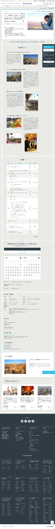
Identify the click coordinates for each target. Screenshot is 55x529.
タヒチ (22, 510)
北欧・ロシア (31, 434)
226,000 (15, 272)
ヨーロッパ (30, 431)
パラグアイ (9, 484)
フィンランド (31, 490)
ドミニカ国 (44, 520)
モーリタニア (37, 521)
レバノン (3, 510)
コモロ (16, 506)
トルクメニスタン (45, 467)
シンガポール (37, 464)
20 (15, 271)
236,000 (20, 272)
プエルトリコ (50, 516)
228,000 (8, 272)
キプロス (8, 507)
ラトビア (30, 485)
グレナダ (50, 503)
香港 (30, 466)
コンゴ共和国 (31, 506)
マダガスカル (31, 521)
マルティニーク (51, 510)
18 (10, 271)
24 (8, 274)
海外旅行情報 (45, 431)
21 (26, 271)
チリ (2, 486)
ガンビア (30, 514)
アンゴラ (30, 501)
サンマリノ (50, 484)
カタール (3, 513)
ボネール (44, 514)
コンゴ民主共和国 (31, 508)
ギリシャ (8, 509)
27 (15, 274)
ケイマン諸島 (17, 504)
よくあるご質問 (4, 432)
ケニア (30, 518)
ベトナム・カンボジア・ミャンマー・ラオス (34, 444)
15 (20, 269)
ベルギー (50, 490)
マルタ (44, 481)
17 (8, 271)
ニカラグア (50, 513)
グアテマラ (50, 504)
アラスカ (44, 503)
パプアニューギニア (23, 509)
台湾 (30, 464)
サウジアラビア (9, 510)
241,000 (6, 272)
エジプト (3, 509)
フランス (50, 483)
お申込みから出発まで (5, 431)
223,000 (11, 272)
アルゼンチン (4, 484)
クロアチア (17, 491)
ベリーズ (44, 511)
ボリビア (3, 487)
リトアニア (36, 490)
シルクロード (50, 471)
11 (10, 269)
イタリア (44, 483)
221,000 (29, 264)
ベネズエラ (9, 481)
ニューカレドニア (23, 504)
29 (20, 274)
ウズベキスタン (51, 467)
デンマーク (36, 486)
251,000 (20, 267)
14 (26, 269)
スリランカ (17, 467)
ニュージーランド (23, 506)
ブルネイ (30, 467)
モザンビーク (37, 503)
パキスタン (17, 466)
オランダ (44, 488)
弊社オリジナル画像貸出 (19, 437)
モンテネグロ (23, 484)
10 (24, 251)
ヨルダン (8, 503)
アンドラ (50, 493)
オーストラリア (18, 503)
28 (26, 274)
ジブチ (30, 510)
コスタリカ (44, 517)
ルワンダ (36, 510)
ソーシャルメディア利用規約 (20, 438)
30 (31, 274)
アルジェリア (4, 507)
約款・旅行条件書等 (8, 347)
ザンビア (36, 518)
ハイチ (50, 506)
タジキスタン (45, 472)
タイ (35, 466)
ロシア (36, 483)
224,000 (24, 272)
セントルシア (50, 517)
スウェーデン (37, 484)
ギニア (30, 517)
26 (13, 274)
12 (13, 269)
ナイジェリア (37, 506)
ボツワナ (30, 504)
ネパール (22, 466)
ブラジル (8, 487)
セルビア (22, 481)
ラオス (8, 467)
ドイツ (50, 481)
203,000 (39, 272)
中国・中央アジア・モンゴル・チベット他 (34, 442)
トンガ (22, 512)
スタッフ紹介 (17, 3)
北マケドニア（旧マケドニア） (17, 488)
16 (31, 269)
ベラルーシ (36, 481)
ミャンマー (3, 467)
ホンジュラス (50, 507)
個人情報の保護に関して (8, 345)
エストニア (30, 487)
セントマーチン (51, 519)
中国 (49, 466)
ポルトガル (50, 487)
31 (8, 277)
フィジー (17, 509)
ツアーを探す (3, 3)
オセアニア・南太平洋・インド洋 (34, 450)
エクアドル (3, 481)
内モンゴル (44, 471)
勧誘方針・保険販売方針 (5, 435)
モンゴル (50, 473)
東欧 (30, 432)
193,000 (27, 272)
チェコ (22, 487)
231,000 (18, 272)
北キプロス (3, 506)
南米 (30, 447)
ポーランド (17, 483)
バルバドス (44, 510)
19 (13, 271)
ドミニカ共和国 (45, 521)
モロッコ (8, 504)
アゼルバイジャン (31, 482)
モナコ (44, 484)
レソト (30, 520)
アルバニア (22, 483)
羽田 (22, 249)
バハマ (44, 508)
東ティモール (37, 467)
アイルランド (50, 486)
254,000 (18, 267)
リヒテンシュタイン (45, 487)
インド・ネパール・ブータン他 (33, 439)
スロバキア (22, 490)
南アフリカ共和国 (37, 508)
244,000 (6, 267)
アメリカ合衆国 (51, 520)
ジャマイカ (50, 509)
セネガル (36, 511)
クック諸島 (17, 507)
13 (15, 269)
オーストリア (17, 486)
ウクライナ (36, 487)
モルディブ (17, 510)
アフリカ (30, 438)
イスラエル (9, 513)
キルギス (50, 470)
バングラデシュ (23, 467)
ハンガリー (17, 484)
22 (20, 271)
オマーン (3, 504)
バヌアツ (22, 513)
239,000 (8, 267)
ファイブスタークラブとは (10, 3)
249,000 (20, 264)
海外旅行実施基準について (5, 438)
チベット (44, 468)
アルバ (44, 507)
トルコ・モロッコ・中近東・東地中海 (34, 436)
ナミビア (36, 504)
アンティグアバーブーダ (45, 505)
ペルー (8, 483)
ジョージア (30, 484)
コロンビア (9, 486)
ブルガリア (17, 481)
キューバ (44, 518)
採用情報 (17, 435)
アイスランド (31, 491)
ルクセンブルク (45, 490)
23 (31, 271)
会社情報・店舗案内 (18, 434)
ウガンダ (36, 517)
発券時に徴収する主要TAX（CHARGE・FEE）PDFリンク (12, 348)
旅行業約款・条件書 (5, 434)
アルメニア (30, 488)
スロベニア (22, 486)
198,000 (36, 272)
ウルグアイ (3, 483)
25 (10, 274)
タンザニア (36, 514)
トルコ (3, 503)
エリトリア (30, 511)
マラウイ (36, 501)
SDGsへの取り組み (18, 440)
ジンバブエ (36, 520)
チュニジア (9, 506)
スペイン (44, 491)
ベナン (30, 503)
